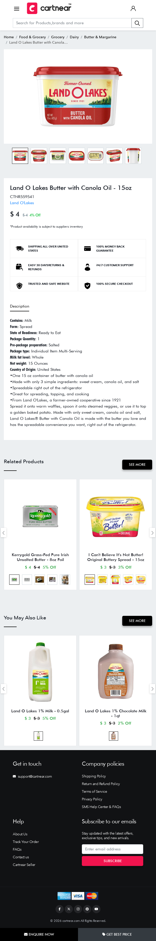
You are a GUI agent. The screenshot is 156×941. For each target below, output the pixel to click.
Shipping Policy (94, 776)
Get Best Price (117, 934)
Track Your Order (26, 841)
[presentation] (3, 532)
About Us (20, 834)
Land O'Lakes (22, 202)
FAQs (17, 849)
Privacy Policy (92, 799)
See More (137, 464)
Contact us (21, 857)
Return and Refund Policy (101, 783)
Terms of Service (94, 791)
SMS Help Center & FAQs (101, 806)
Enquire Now (39, 934)
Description (19, 306)
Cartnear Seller (24, 864)
